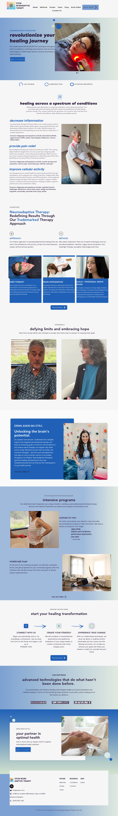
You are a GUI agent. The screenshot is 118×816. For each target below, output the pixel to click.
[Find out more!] (59, 307)
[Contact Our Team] (12, 786)
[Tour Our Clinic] (22, 472)
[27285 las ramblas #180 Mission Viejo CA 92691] (28, 793)
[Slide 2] (76, 72)
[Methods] (63, 782)
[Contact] (73, 786)
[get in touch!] (17, 59)
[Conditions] (74, 782)
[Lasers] (84, 782)
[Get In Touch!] (90, 7)
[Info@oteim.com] (21, 790)
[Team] (63, 789)
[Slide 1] (78, 72)
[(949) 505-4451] (18, 800)
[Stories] (63, 786)
